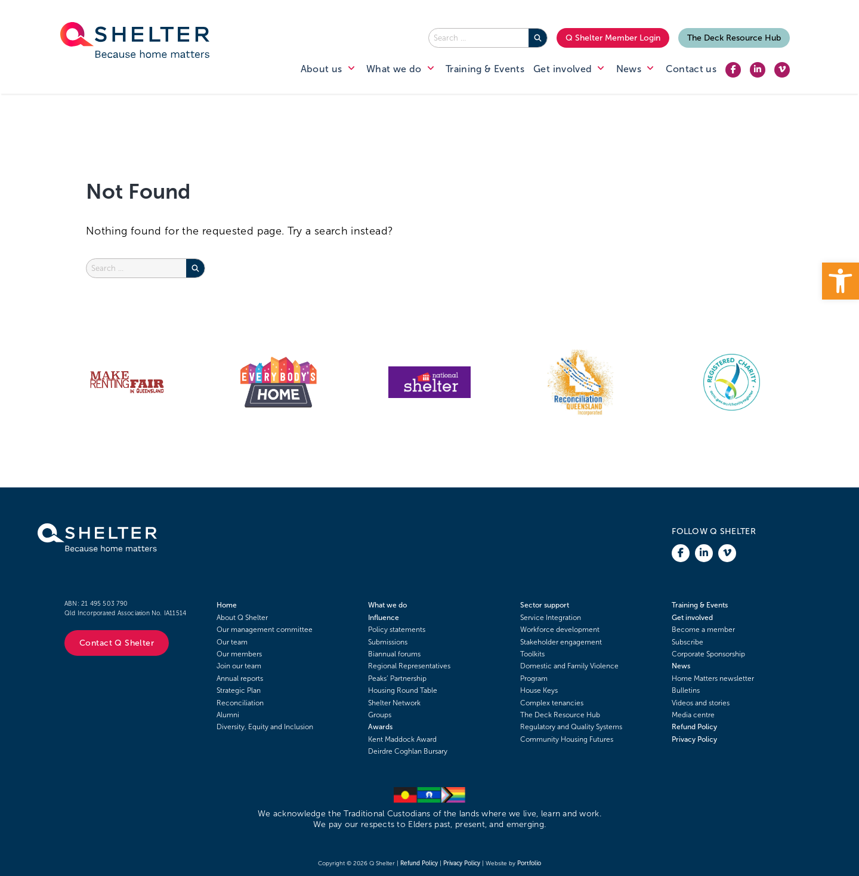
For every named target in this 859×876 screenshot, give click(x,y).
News (681, 666)
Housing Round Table (402, 690)
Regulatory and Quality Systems (571, 727)
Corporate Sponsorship (708, 654)
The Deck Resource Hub (734, 38)
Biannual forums (394, 654)
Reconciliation (240, 703)
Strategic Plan (239, 690)
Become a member (703, 629)
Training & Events (700, 605)
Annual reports (240, 678)
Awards (380, 727)
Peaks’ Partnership (397, 678)
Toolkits (532, 654)
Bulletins (686, 690)
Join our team (239, 666)
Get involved (692, 617)
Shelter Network (394, 703)
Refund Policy (694, 727)
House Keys (539, 690)
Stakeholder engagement (561, 642)
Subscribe (687, 642)
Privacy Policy (694, 739)
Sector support (544, 605)
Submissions (387, 642)
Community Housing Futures (566, 739)
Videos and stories (701, 703)
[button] (840, 281)
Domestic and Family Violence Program (569, 672)
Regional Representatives (409, 666)
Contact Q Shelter (116, 643)
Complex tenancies (551, 703)
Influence (383, 617)
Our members (239, 654)
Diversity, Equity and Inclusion (265, 727)
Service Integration (550, 617)
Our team (232, 642)
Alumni (228, 715)
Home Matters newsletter (713, 678)
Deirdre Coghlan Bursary (407, 751)
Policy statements (396, 629)
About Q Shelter (242, 617)
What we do (387, 605)
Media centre (693, 715)
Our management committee (265, 629)
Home (227, 605)
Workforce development (560, 629)
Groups (379, 715)
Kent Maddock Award (402, 739)
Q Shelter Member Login (613, 38)
